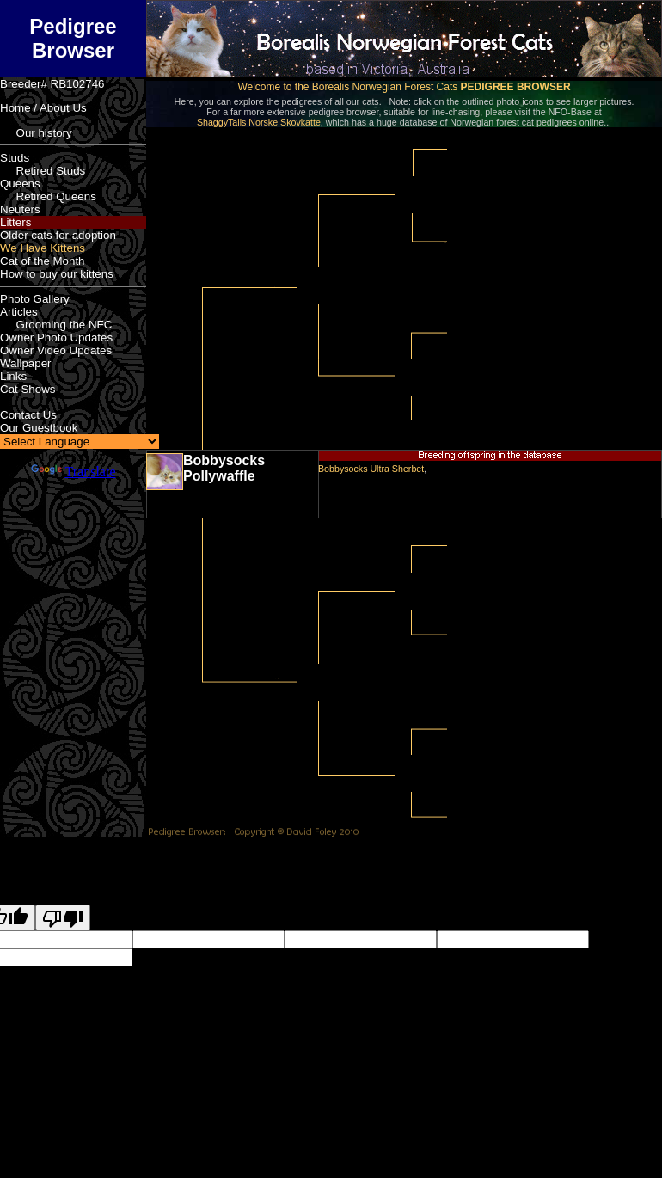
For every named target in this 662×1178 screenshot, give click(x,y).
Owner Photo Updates (56, 337)
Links (13, 376)
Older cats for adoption (58, 235)
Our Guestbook (38, 427)
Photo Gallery (35, 298)
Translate (73, 471)
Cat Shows (27, 389)
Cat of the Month (42, 261)
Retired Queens (48, 196)
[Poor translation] (62, 917)
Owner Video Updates (56, 350)
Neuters (20, 209)
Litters (15, 222)
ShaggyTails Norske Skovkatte (259, 122)
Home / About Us (43, 107)
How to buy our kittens (56, 273)
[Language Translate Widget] (79, 441)
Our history (36, 132)
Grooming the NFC (56, 324)
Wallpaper (26, 363)
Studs (14, 157)
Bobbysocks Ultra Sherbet (371, 468)
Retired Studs (42, 170)
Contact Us (28, 414)
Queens (20, 183)
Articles (19, 311)
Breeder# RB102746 (52, 83)
